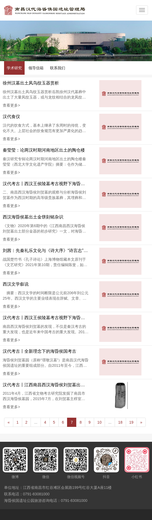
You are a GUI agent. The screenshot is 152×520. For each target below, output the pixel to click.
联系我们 (57, 68)
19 (131, 422)
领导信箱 (36, 68)
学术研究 (14, 68)
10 (99, 422)
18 (120, 422)
